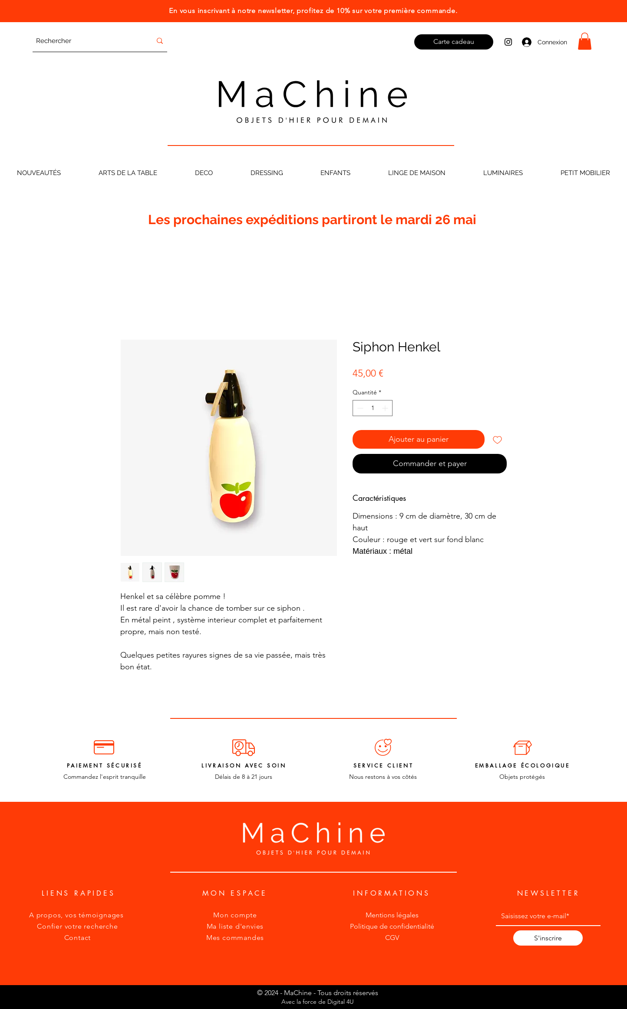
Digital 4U (340, 1002)
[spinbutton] (372, 408)
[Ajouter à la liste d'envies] (497, 439)
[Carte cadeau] (453, 42)
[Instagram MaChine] (508, 42)
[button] (585, 41)
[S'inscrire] (548, 938)
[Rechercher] (87, 41)
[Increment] (385, 408)
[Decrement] (359, 408)
